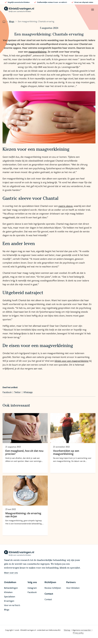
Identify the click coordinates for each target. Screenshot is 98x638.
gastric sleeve (65, 205)
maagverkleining (37, 51)
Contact (48, 599)
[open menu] (92, 9)
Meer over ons (11, 572)
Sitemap (67, 630)
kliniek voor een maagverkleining (72, 360)
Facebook (7, 392)
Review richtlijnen (53, 587)
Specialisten (9, 596)
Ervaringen (9, 600)
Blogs (11, 21)
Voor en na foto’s (12, 605)
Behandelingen (11, 587)
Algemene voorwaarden (81, 630)
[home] (19, 9)
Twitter (17, 392)
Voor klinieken (72, 587)
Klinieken (8, 592)
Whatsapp (28, 392)
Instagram (32, 587)
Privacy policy (78, 633)
